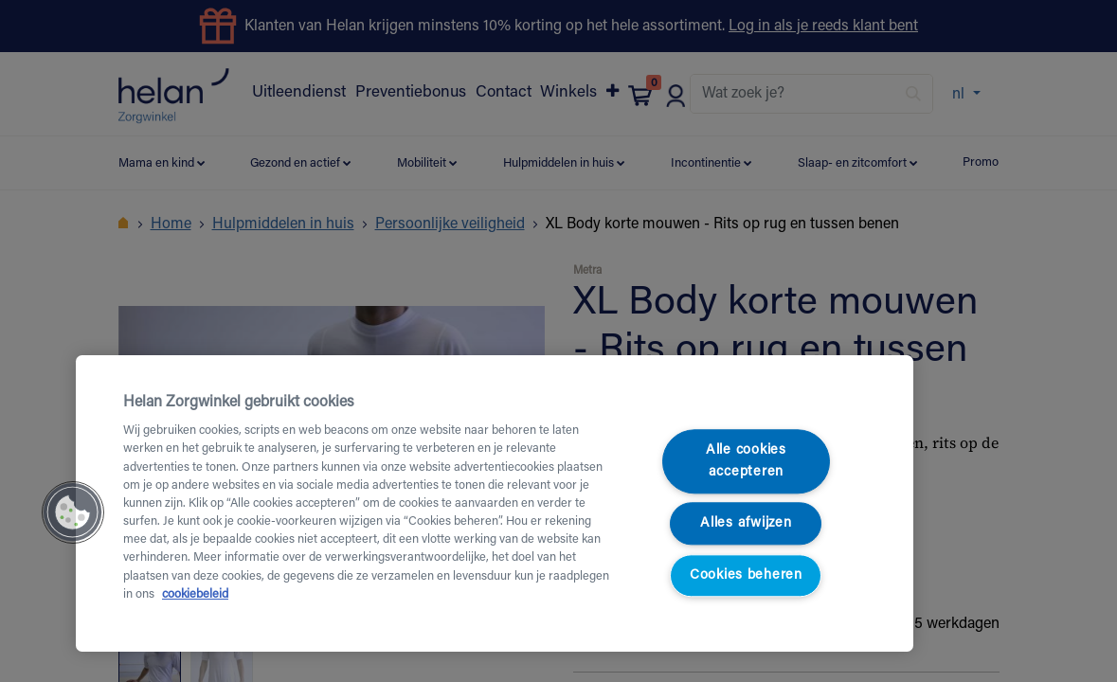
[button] (73, 512)
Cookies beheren (746, 575)
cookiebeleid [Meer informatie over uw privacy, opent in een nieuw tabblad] (195, 595)
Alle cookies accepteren (746, 461)
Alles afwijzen (745, 524)
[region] (494, 503)
